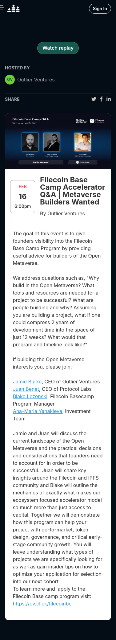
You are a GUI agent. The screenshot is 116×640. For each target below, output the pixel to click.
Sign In (100, 8)
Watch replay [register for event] (58, 48)
